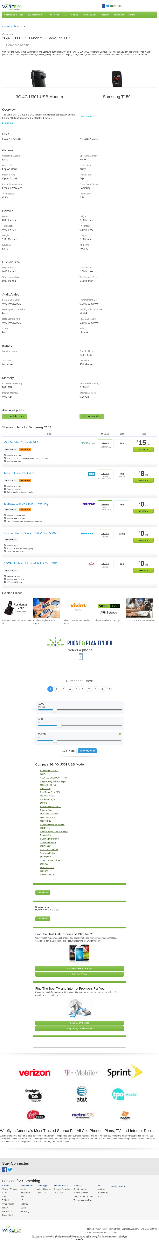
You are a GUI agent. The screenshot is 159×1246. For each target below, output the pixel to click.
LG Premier (45, 846)
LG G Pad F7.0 (47, 867)
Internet (74, 15)
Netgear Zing (46, 810)
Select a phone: (81, 650)
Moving (131, 15)
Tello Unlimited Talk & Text (20, 473)
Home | (90, 1227)
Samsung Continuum (49, 839)
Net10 (4, 1206)
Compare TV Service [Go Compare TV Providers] (79, 1023)
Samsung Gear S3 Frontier (52, 824)
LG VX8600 (45, 857)
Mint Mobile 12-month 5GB (21, 442)
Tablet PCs (40, 1192)
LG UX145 (45, 803)
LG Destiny (45, 828)
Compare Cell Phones (12, 26)
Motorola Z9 (45, 821)
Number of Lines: (79, 681)
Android (96, 1189)
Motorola (23, 1203)
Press (120, 6)
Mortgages (119, 15)
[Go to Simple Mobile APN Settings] (108, 608)
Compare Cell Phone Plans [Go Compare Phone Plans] (79, 968)
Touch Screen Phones (79, 1196)
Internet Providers (59, 1189)
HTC (21, 1196)
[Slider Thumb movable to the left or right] (55, 711)
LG (20, 1199)
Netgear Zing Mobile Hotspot (53, 781)
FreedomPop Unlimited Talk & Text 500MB (31, 533)
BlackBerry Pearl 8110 (50, 792)
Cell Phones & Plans (13, 15)
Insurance (105, 15)
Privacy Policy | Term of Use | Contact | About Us (117, 1227)
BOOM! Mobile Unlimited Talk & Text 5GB (30, 563)
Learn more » (8, 123)
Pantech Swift (46, 835)
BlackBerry (24, 1192)
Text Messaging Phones (80, 1199)
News (113, 6)
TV (65, 15)
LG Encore (45, 774)
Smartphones (75, 1189)
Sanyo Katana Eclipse (50, 860)
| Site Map (144, 1227)
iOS (95, 1196)
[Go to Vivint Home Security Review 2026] (77, 608)
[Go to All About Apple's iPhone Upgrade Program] (46, 608)
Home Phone (53, 15)
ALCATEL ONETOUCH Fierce (53, 778)
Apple (21, 1189)
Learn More (42, 892)
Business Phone (35, 15)
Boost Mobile (7, 1214)
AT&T (4, 1192)
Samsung (23, 1210)
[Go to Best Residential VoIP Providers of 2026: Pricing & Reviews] (15, 608)
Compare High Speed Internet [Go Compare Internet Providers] (79, 1028)
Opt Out (153, 1227)
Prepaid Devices (77, 1192)
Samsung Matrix (47, 853)
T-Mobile (5, 1199)
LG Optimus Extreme (49, 814)
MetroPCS (6, 1210)
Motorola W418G (48, 796)
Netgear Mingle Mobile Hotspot (54, 831)
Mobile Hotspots (42, 1189)
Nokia (21, 1206)
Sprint (4, 1196)
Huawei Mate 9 (47, 875)
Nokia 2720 (45, 788)
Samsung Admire (48, 842)
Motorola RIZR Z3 (48, 785)
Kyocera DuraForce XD (50, 806)
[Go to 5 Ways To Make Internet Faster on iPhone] (139, 608)
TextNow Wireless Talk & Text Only (26, 504)
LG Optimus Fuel (48, 817)
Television (56, 1192)
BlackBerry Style (47, 799)
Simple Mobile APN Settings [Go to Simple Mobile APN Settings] (107, 620)
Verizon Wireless (9, 1189)
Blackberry (97, 1192)
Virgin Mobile (7, 1203)
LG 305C (44, 864)
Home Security (89, 15)
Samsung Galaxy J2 (49, 770)
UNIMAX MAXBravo (49, 849)
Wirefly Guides (112, 1186)
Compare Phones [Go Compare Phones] (80, 974)
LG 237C (44, 871)
